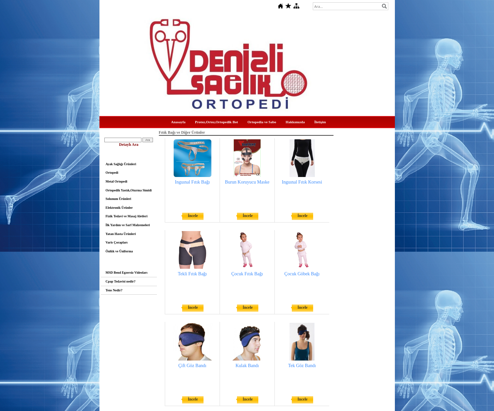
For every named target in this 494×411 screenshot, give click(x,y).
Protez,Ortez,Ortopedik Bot (216, 122)
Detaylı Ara (129, 144)
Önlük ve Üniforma (119, 251)
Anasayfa (178, 122)
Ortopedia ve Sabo (261, 122)
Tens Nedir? (114, 290)
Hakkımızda (295, 122)
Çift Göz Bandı (192, 365)
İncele (193, 215)
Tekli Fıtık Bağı (192, 273)
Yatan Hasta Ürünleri (121, 234)
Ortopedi (112, 172)
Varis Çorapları (117, 242)
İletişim (320, 122)
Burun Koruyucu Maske (247, 182)
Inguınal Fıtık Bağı (192, 182)
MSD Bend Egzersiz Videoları (127, 272)
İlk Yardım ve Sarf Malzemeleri (128, 225)
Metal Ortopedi (116, 181)
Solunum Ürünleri (118, 199)
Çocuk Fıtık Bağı (247, 273)
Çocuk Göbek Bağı (301, 273)
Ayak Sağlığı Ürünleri (121, 164)
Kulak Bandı (247, 365)
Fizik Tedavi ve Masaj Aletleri (127, 216)
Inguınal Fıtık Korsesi (302, 182)
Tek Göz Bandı (302, 365)
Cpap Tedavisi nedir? (121, 281)
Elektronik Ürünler (119, 207)
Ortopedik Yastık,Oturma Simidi (129, 190)
